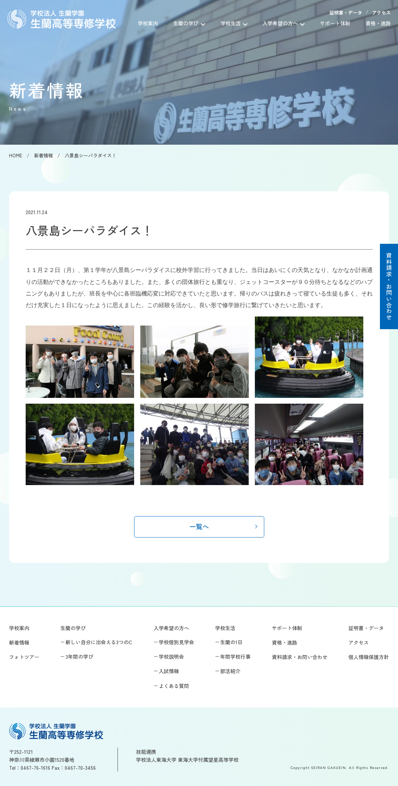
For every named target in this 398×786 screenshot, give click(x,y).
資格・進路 (378, 23)
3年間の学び (79, 656)
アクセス (381, 12)
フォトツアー (24, 656)
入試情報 (169, 671)
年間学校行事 (235, 656)
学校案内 (148, 23)
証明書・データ (345, 12)
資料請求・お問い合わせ (389, 286)
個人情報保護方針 (368, 656)
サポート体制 (335, 23)
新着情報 (19, 642)
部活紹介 (230, 671)
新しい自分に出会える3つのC (98, 642)
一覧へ (199, 526)
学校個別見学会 (176, 642)
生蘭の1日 (231, 642)
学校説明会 (171, 656)
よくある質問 (174, 685)
